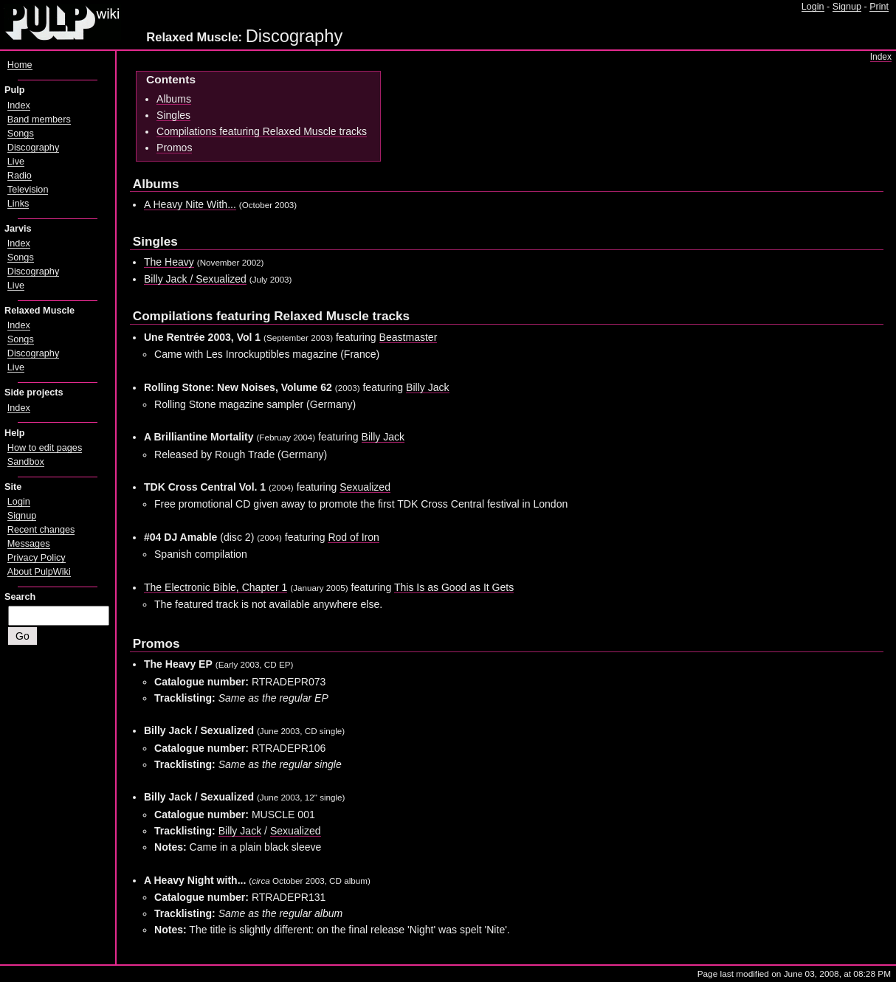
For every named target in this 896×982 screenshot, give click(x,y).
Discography (33, 147)
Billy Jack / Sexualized (195, 279)
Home (19, 65)
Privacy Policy (36, 558)
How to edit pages (44, 448)
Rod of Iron (353, 537)
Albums (173, 99)
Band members (39, 119)
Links (18, 203)
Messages (28, 544)
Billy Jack (427, 387)
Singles (173, 115)
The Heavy (169, 262)
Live (15, 161)
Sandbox (25, 462)
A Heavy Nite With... (190, 204)
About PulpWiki (39, 572)
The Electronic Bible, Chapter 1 (215, 587)
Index (881, 57)
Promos (174, 147)
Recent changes (41, 530)
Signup (847, 6)
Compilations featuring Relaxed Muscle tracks (261, 131)
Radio (19, 175)
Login (813, 6)
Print (879, 6)
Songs (20, 133)
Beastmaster (408, 337)
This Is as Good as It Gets (454, 587)
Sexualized (365, 487)
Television (28, 189)
